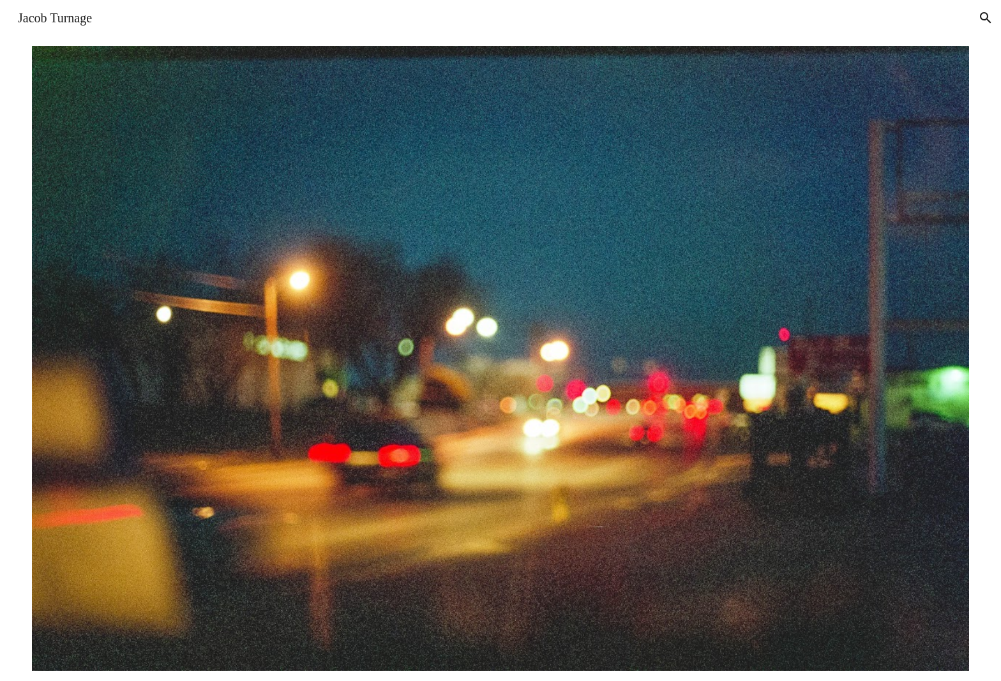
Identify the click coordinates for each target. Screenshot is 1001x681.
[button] (985, 18)
